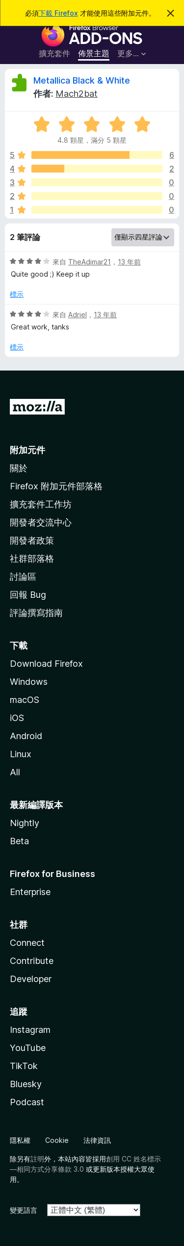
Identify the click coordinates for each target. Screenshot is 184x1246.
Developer (31, 979)
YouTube (28, 1048)
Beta (19, 841)
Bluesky (26, 1084)
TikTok (24, 1066)
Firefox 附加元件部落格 (56, 486)
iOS (17, 718)
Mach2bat (76, 93)
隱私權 (20, 1140)
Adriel (77, 314)
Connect (27, 943)
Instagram (30, 1030)
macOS (24, 700)
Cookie (57, 1140)
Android (26, 736)
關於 (18, 468)
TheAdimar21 (89, 262)
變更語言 (23, 1210)
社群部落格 (32, 558)
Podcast (27, 1102)
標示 (17, 294)
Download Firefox (46, 663)
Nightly (24, 823)
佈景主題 (93, 53)
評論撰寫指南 (36, 613)
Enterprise (30, 892)
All (15, 772)
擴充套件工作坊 (41, 504)
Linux (20, 754)
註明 (37, 1159)
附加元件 (27, 450)
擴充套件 (54, 53)
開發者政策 (32, 540)
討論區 (23, 576)
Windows (29, 682)
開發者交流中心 (41, 522)
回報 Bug (28, 595)
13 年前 (129, 262)
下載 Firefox (58, 13)
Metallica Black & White (81, 80)
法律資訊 (97, 1140)
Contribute (31, 961)
